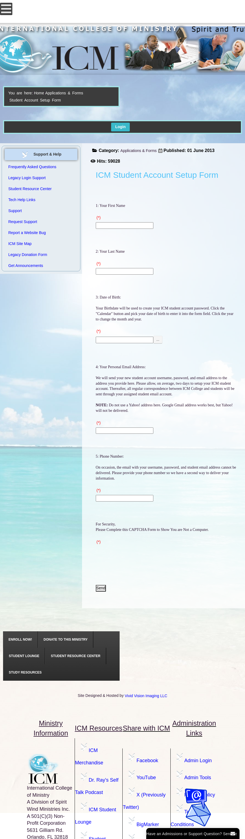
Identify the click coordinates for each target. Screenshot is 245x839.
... (157, 339)
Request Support (22, 221)
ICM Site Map (20, 243)
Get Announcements (25, 265)
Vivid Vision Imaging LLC (146, 696)
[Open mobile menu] (6, 9)
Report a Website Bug (27, 232)
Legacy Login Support (27, 178)
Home (39, 93)
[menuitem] (20, 639)
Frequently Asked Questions (32, 167)
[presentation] (137, 557)
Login (120, 127)
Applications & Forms (64, 93)
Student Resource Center (30, 189)
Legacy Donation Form (27, 254)
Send (100, 588)
